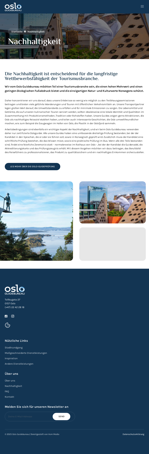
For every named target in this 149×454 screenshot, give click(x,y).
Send (61, 416)
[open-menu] (142, 6)
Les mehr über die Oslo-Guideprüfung (32, 166)
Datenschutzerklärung (133, 434)
